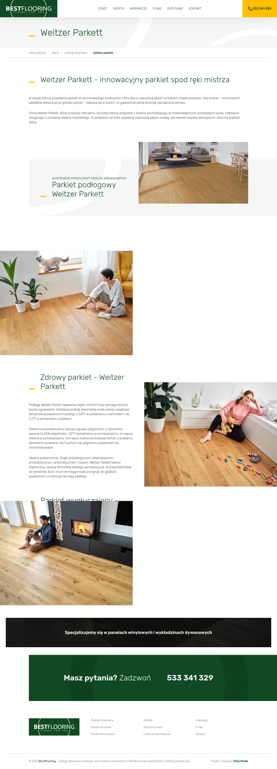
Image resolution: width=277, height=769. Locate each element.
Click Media (240, 761)
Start (102, 8)
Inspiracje (138, 8)
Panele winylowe (101, 727)
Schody (148, 720)
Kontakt (195, 8)
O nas (157, 8)
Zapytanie (175, 8)
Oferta (118, 8)
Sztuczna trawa (153, 727)
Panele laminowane (103, 734)
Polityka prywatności (177, 761)
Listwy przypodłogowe (157, 734)
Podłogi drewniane (102, 720)
